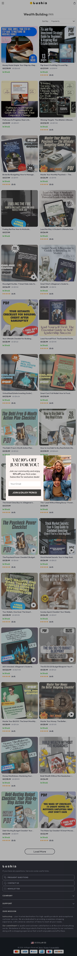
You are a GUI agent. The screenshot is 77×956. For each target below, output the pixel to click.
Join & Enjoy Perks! (24, 492)
